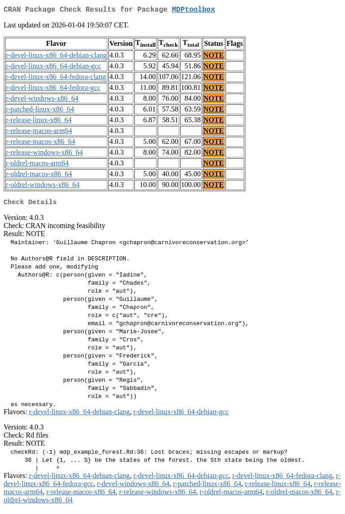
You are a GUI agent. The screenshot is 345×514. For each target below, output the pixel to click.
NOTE (213, 57)
